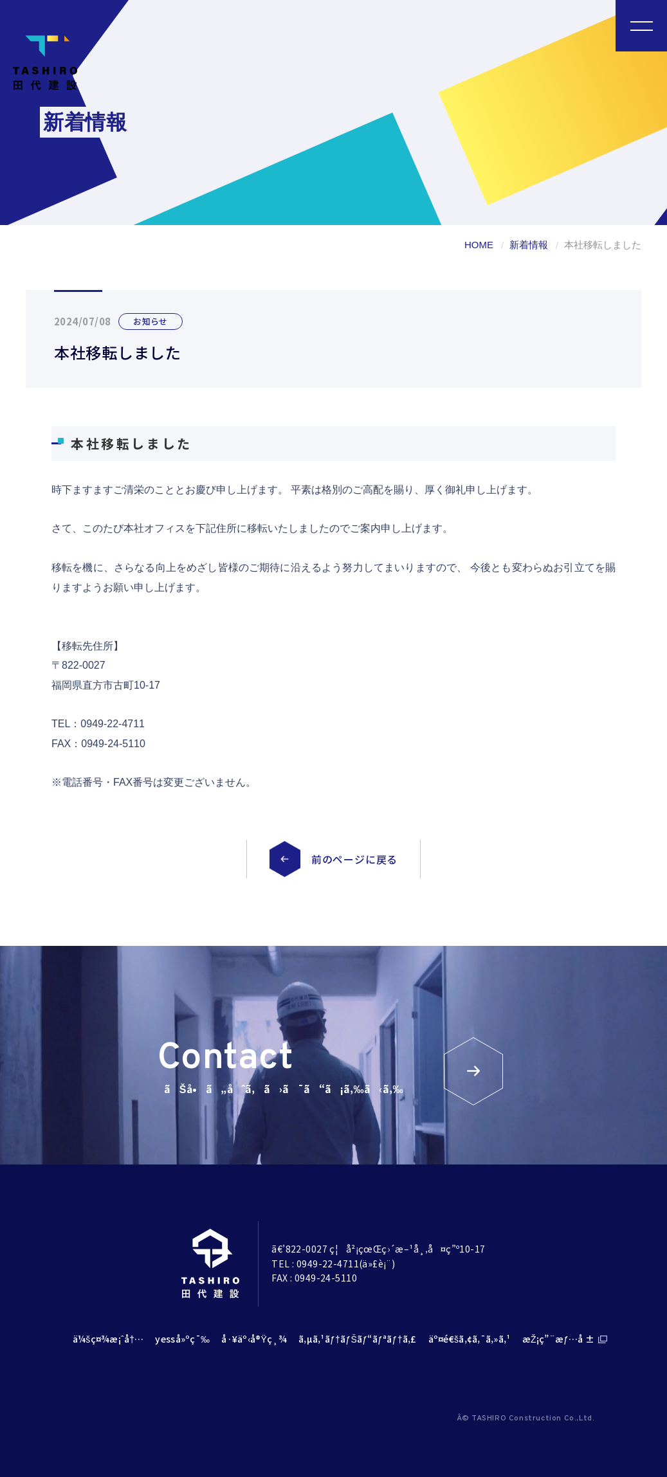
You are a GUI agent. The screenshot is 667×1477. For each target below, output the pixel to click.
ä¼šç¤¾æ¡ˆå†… (108, 1338)
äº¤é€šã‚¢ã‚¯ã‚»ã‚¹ (469, 1338)
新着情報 (528, 244)
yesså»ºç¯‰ (182, 1338)
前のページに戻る (354, 859)
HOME (478, 244)
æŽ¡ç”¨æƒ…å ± (558, 1338)
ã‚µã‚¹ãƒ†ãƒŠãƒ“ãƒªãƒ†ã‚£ (357, 1338)
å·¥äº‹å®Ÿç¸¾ (254, 1338)
